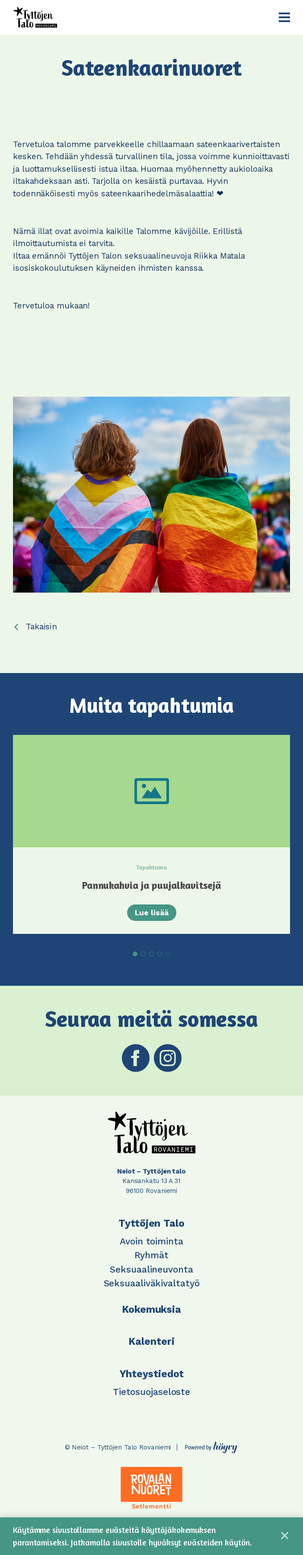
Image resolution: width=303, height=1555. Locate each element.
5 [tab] (168, 954)
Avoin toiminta (151, 1241)
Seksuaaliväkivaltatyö (152, 1283)
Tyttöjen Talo (151, 1223)
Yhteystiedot (151, 1374)
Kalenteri (151, 1341)
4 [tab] (159, 954)
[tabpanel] (151, 834)
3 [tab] (151, 954)
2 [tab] (143, 954)
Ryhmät (151, 1255)
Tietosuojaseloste (151, 1391)
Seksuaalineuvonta (151, 1269)
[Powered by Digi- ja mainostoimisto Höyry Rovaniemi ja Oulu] (211, 1445)
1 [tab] (135, 954)
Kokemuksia (151, 1309)
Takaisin (41, 627)
